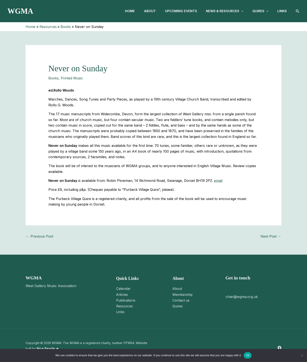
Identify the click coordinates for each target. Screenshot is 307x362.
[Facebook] (279, 347)
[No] (302, 355)
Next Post (271, 236)
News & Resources (221, 11)
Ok (247, 355)
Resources (124, 306)
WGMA (20, 11)
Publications (126, 300)
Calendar (123, 288)
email (218, 180)
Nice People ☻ (48, 347)
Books (53, 78)
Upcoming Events (177, 11)
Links (281, 11)
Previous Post (39, 236)
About (145, 11)
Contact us (181, 300)
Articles (122, 294)
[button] (238, 11)
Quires (259, 11)
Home (124, 11)
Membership (182, 294)
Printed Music (72, 78)
